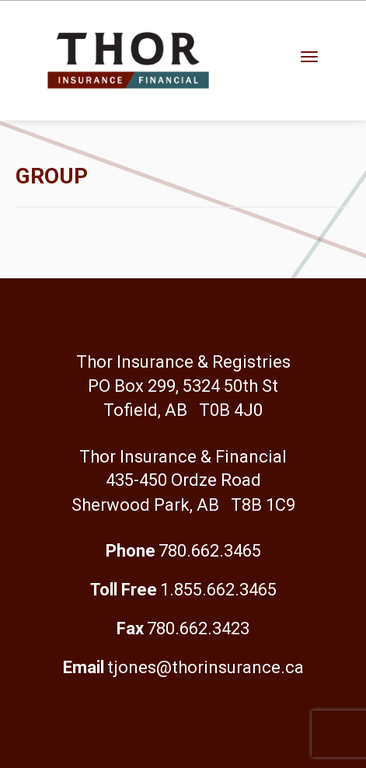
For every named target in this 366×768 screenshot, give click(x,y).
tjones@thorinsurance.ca (205, 667)
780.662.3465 (210, 550)
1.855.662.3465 (218, 589)
